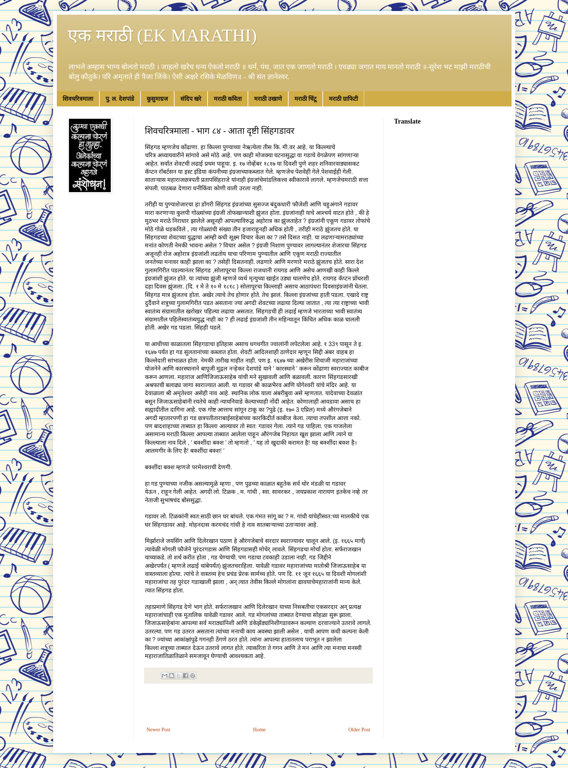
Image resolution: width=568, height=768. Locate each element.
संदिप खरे (190, 99)
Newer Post (159, 729)
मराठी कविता (228, 99)
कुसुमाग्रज (157, 99)
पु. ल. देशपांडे (120, 99)
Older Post (359, 729)
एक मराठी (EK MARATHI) (162, 35)
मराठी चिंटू (305, 99)
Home (259, 729)
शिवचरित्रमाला (78, 99)
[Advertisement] (258, 705)
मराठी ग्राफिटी (343, 99)
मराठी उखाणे (268, 99)
